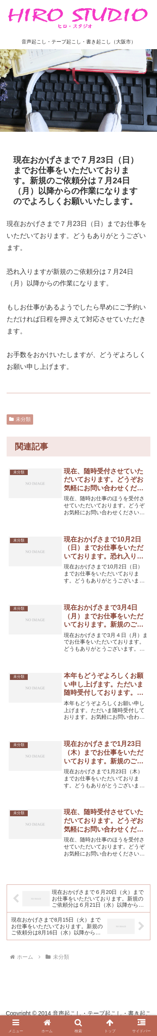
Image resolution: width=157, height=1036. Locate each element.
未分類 (20, 419)
